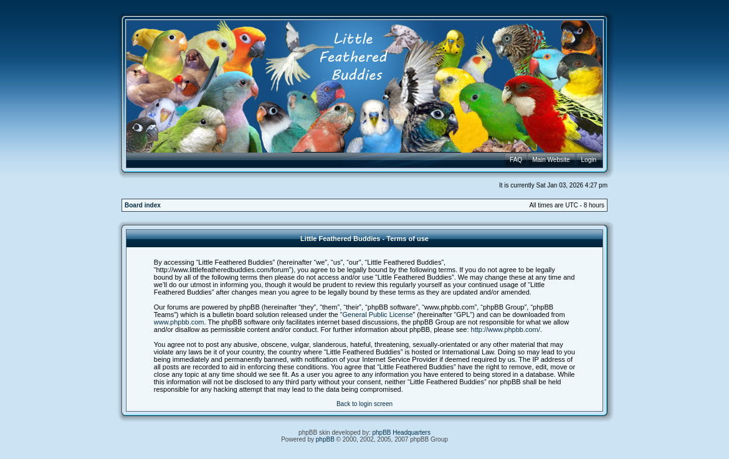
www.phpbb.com (179, 322)
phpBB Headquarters (402, 432)
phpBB (325, 439)
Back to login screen (364, 403)
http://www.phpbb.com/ (505, 329)
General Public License (377, 314)
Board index (143, 205)
